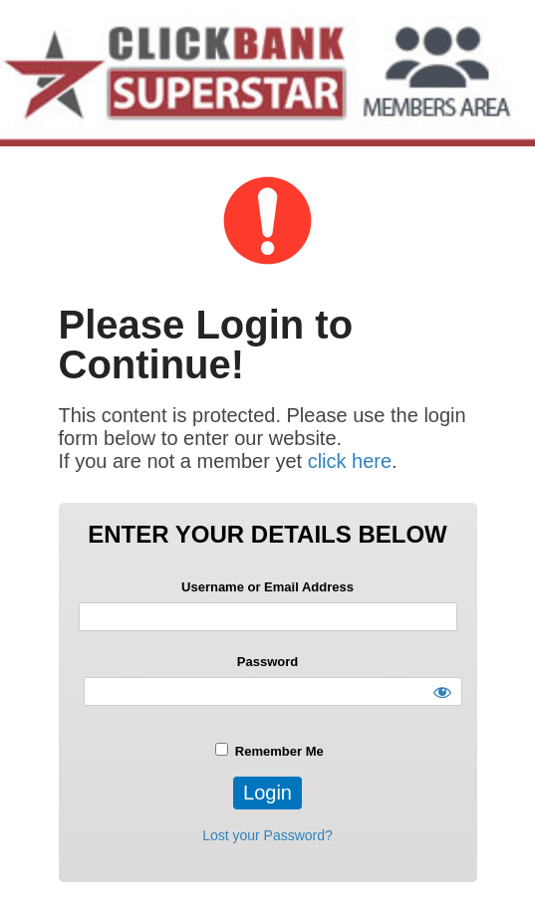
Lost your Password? (267, 835)
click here (350, 461)
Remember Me (269, 751)
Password (267, 661)
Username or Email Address (267, 586)
